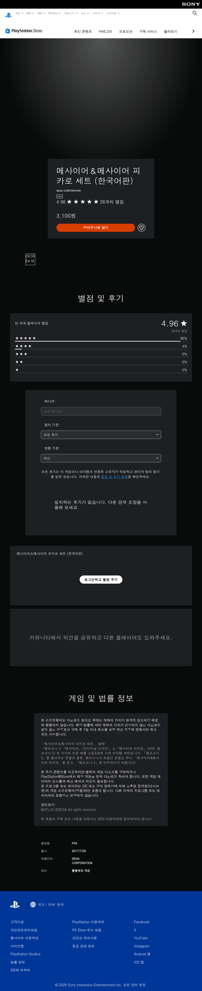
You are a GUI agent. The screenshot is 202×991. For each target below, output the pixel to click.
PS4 (39, 13)
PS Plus (52, 13)
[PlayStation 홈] (8, 13)
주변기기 (69, 13)
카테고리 (80, 27)
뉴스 (83, 13)
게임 (17, 13)
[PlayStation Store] (25, 26)
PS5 (29, 13)
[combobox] (101, 407)
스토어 (96, 13)
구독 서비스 (123, 27)
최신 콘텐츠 (57, 27)
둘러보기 (145, 27)
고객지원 (112, 13)
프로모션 (100, 27)
